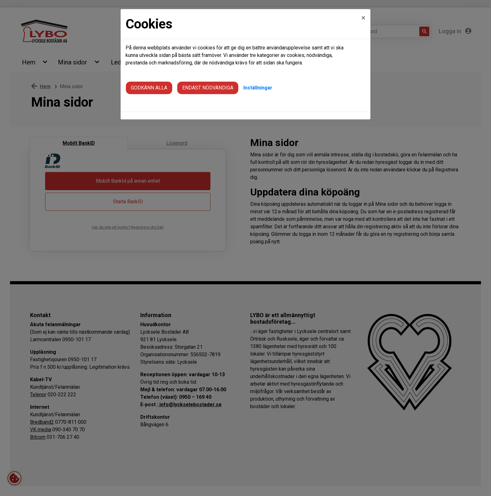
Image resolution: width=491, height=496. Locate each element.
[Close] (363, 13)
